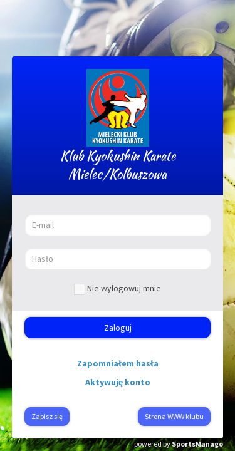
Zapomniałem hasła (118, 363)
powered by (178, 443)
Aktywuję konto (117, 382)
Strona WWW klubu (174, 416)
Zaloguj (118, 327)
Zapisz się (47, 416)
